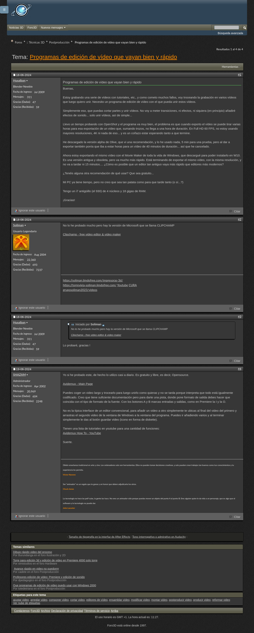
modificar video (140, 599)
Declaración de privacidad (67, 610)
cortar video (77, 599)
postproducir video (180, 599)
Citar (235, 211)
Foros (18, 42)
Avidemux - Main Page (78, 383)
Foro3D (32, 27)
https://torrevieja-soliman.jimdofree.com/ (89, 285)
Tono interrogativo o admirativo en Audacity (159, 536)
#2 (239, 219)
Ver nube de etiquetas (26, 603)
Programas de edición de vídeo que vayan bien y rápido (103, 57)
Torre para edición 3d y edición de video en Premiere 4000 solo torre (55, 560)
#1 (239, 74)
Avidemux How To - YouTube (82, 433)
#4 (239, 368)
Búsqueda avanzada (230, 33)
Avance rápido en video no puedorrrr (36, 568)
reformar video (221, 599)
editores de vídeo (97, 599)
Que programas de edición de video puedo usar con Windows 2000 (54, 585)
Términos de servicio (97, 610)
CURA (133, 285)
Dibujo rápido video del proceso (32, 552)
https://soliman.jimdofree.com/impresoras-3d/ (93, 280)
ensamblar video (119, 599)
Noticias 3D (16, 27)
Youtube (122, 285)
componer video (59, 599)
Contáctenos (22, 610)
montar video (159, 599)
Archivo (45, 610)
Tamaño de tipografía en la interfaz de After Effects (99, 536)
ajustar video (21, 599)
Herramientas (230, 66)
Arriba (114, 610)
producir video (202, 599)
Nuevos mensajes (53, 27)
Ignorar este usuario (30, 210)
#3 (239, 316)
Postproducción (59, 42)
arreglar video (38, 599)
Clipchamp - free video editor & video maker (92, 234)
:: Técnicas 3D (36, 42)
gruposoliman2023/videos (80, 290)
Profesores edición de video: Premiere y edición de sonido (49, 577)
